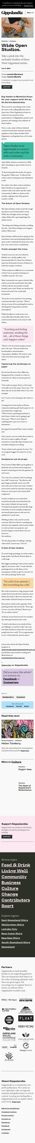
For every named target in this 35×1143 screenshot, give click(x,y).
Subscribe (6, 665)
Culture (13, 41)
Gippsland (21, 697)
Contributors (15, 900)
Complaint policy (9, 1112)
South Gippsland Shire (15, 943)
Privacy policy (7, 1115)
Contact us (6, 1119)
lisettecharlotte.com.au (13, 658)
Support (7, 87)
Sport (7, 906)
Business (11, 883)
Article (4, 41)
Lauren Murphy (14, 77)
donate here (28, 5)
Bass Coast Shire (11, 934)
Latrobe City (9, 929)
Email (26, 706)
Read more (25, 751)
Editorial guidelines (10, 1108)
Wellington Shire (12, 925)
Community (14, 877)
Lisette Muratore (15, 74)
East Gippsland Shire (14, 920)
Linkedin (5, 1133)
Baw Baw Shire (8, 697)
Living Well (14, 871)
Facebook (10, 679)
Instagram (10, 682)
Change (9, 894)
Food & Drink (15, 865)
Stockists (5, 1122)
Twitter (19, 706)
